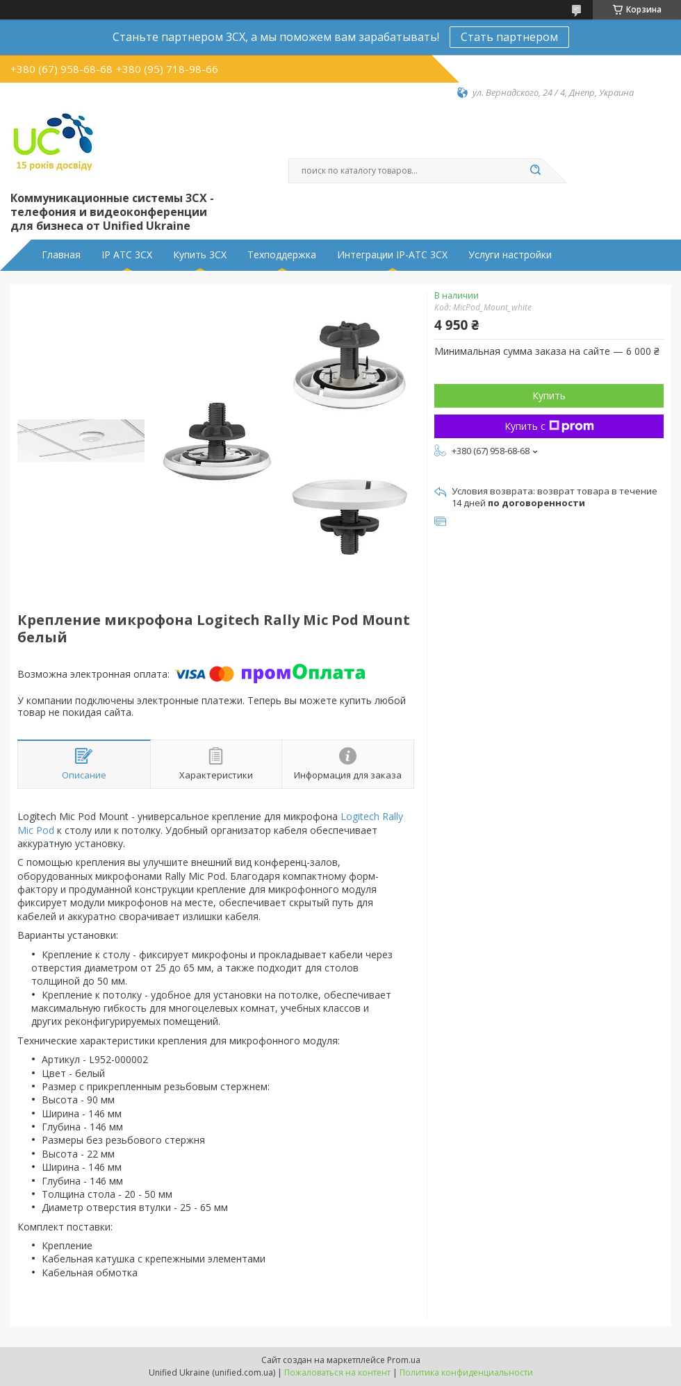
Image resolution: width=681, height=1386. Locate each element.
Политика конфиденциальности (466, 1372)
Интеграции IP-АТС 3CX (392, 255)
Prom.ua (403, 1360)
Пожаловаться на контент (337, 1372)
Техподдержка (281, 255)
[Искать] (535, 170)
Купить (549, 395)
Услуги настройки (510, 255)
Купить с (549, 426)
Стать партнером (509, 36)
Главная (61, 255)
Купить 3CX (200, 255)
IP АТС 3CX (126, 255)
